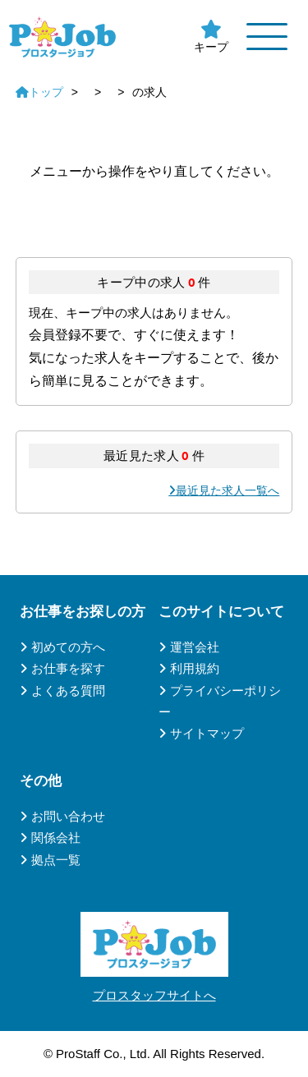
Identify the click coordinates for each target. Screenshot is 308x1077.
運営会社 (194, 647)
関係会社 (55, 838)
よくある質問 (68, 690)
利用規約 (194, 668)
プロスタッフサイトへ (154, 995)
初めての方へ (68, 647)
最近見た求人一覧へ (227, 490)
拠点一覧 (55, 860)
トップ (39, 92)
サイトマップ (207, 733)
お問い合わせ (68, 816)
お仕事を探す (68, 668)
